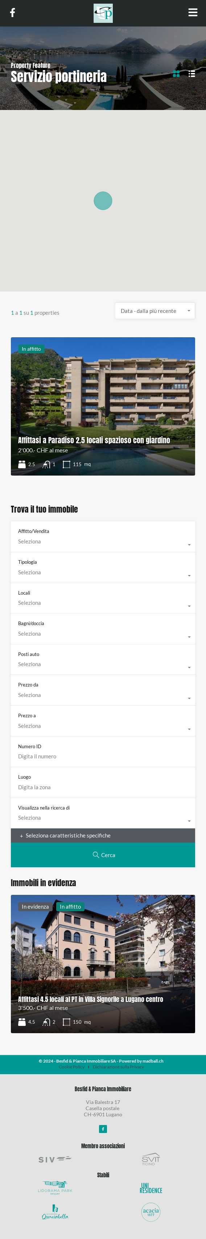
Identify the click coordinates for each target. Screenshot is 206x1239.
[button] (103, 200)
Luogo (24, 777)
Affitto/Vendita (33, 531)
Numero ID (29, 746)
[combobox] (155, 310)
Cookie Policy (72, 1066)
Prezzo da (28, 685)
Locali (24, 593)
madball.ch (153, 1061)
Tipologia (27, 562)
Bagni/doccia (31, 623)
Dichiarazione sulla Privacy (118, 1066)
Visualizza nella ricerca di (44, 808)
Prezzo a (27, 715)
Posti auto (28, 654)
